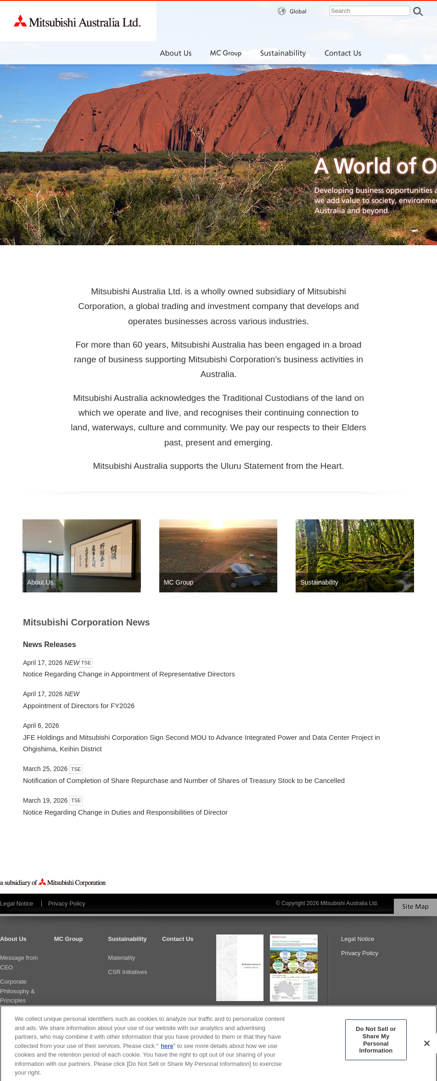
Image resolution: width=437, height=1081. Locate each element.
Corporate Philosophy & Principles (17, 991)
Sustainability (127, 938)
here (167, 1049)
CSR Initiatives (127, 971)
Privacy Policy (66, 903)
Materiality (121, 957)
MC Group (68, 938)
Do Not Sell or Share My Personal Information (376, 1044)
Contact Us (178, 938)
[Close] (427, 1047)
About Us (13, 938)
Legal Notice (16, 903)
